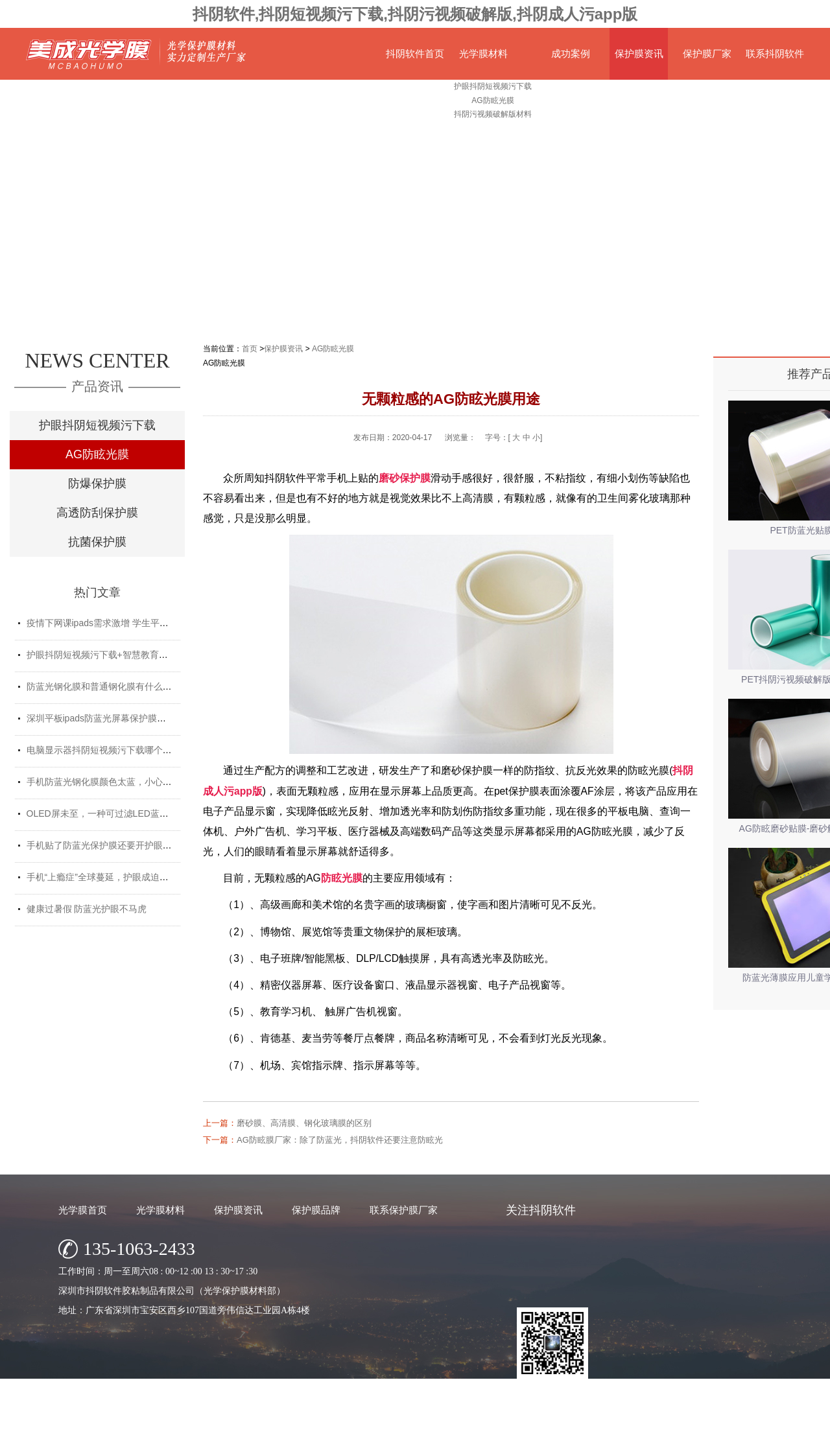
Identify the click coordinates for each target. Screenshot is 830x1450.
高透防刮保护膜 (97, 512)
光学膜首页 (82, 1209)
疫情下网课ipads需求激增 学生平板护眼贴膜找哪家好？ (138, 623)
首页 (249, 348)
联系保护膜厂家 (404, 1209)
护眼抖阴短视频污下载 (97, 425)
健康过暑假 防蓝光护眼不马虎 (87, 909)
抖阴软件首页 (415, 53)
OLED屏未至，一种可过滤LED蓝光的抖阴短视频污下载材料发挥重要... (170, 813)
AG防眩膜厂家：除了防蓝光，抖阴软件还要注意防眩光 (340, 1140)
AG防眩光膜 (97, 454)
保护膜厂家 (707, 53)
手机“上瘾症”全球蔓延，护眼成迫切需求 (107, 877)
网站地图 (570, 1437)
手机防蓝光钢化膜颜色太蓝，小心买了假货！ (117, 782)
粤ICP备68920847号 (512, 1437)
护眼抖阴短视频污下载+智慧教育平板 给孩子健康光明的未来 (148, 654)
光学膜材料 (483, 53)
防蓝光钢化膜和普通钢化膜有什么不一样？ (113, 686)
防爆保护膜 (97, 483)
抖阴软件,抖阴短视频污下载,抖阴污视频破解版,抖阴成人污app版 (415, 14)
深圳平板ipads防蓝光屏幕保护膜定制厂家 (110, 718)
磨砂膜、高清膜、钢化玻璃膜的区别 (304, 1123)
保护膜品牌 (316, 1209)
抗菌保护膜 (97, 541)
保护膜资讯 (639, 53)
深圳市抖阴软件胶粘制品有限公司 (372, 1437)
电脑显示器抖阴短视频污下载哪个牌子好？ (113, 750)
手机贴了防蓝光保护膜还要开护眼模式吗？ (113, 845)
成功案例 (570, 53)
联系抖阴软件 (775, 53)
